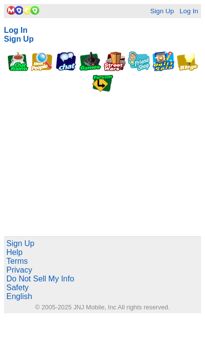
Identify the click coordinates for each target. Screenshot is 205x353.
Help (14, 252)
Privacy (19, 270)
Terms (17, 261)
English (19, 296)
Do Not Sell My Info (40, 279)
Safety (17, 287)
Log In (188, 11)
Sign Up (162, 11)
